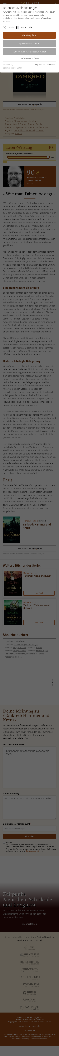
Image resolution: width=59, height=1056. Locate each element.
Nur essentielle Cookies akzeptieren (29, 51)
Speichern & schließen (29, 43)
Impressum (40, 64)
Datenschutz (51, 64)
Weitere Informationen (29, 58)
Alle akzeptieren (29, 35)
